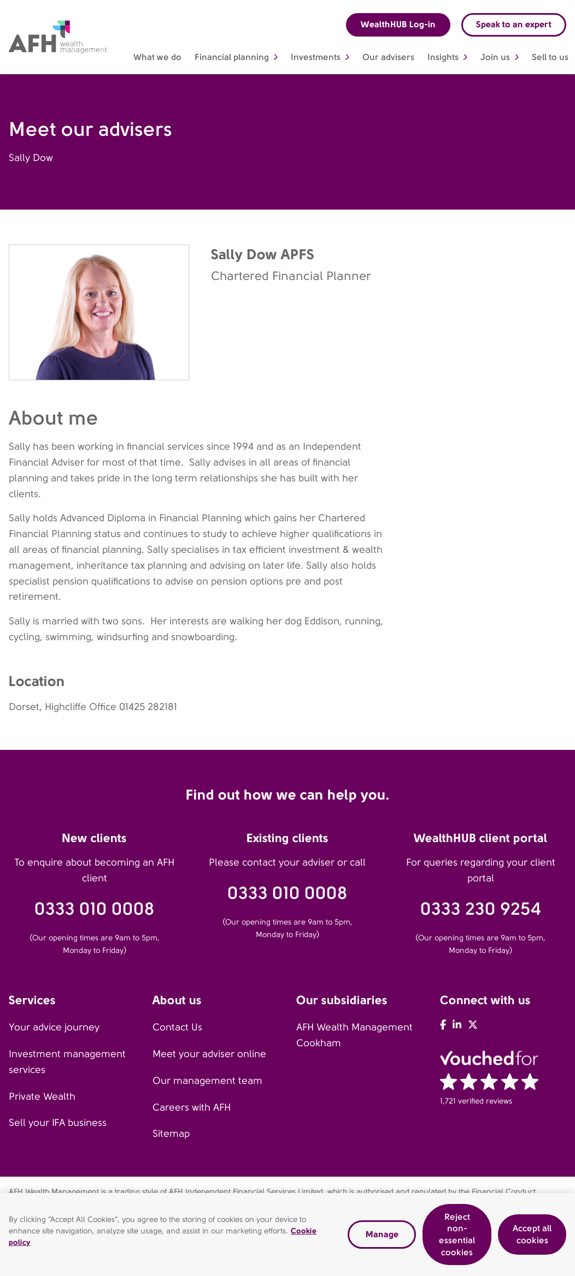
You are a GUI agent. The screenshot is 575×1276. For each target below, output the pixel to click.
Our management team (207, 1080)
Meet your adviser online (209, 1053)
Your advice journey (54, 1027)
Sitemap (171, 1133)
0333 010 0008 (94, 909)
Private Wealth (42, 1096)
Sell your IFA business (58, 1122)
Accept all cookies (532, 1238)
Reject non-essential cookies (457, 1238)
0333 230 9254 (480, 909)
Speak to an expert (513, 24)
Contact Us (177, 1027)
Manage (382, 1238)
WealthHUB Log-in (398, 24)
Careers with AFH (191, 1107)
